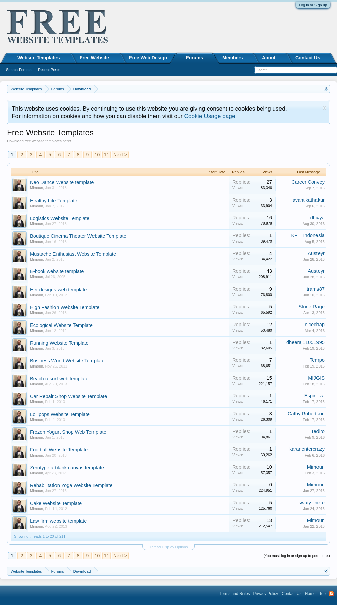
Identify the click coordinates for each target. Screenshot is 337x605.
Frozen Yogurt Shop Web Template (68, 432)
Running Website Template (59, 343)
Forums (194, 57)
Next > (120, 154)
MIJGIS (316, 378)
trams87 (316, 289)
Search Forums (18, 70)
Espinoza (314, 395)
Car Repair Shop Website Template (68, 396)
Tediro (318, 431)
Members (232, 57)
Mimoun (36, 188)
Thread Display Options (168, 547)
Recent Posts (49, 70)
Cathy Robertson (306, 413)
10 (97, 154)
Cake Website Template (56, 503)
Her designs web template (58, 289)
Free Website (94, 57)
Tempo (317, 360)
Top (322, 593)
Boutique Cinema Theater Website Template (78, 236)
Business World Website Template (67, 360)
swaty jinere (312, 502)
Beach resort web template (59, 378)
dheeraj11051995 (305, 342)
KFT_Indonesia (308, 235)
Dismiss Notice (324, 108)
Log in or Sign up (313, 5)
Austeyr (316, 253)
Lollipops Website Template (60, 414)
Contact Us (307, 57)
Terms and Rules (235, 593)
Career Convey (308, 182)
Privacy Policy (265, 593)
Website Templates (38, 57)
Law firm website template (58, 521)
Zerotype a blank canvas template (67, 467)
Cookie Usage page (209, 116)
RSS (331, 593)
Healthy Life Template (53, 200)
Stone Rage (312, 306)
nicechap (315, 324)
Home (310, 593)
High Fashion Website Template (64, 307)
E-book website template (57, 271)
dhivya (317, 217)
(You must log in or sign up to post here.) (296, 556)
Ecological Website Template (61, 325)
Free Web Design (148, 57)
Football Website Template (59, 449)
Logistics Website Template (59, 218)
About (268, 57)
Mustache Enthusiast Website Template (73, 254)
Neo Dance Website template (62, 182)
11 (106, 154)
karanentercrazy (307, 449)
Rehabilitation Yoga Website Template (71, 485)
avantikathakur (309, 200)
